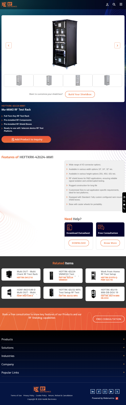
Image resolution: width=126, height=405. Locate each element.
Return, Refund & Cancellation (60, 395)
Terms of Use (16, 395)
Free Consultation (108, 319)
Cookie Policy (41, 395)
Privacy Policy (28, 395)
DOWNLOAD (79, 249)
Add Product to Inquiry (27, 145)
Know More (110, 249)
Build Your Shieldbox (80, 100)
